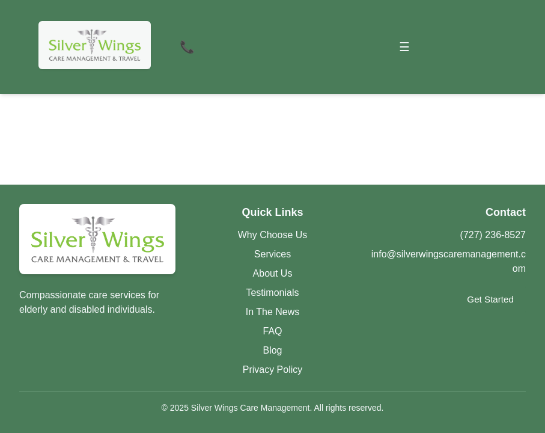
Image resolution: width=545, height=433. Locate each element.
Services (272, 254)
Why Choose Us (273, 235)
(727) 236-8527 (493, 235)
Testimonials (272, 292)
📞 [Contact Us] (187, 47)
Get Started (490, 299)
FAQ (272, 331)
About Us (273, 273)
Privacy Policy (273, 369)
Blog (272, 350)
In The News (273, 312)
